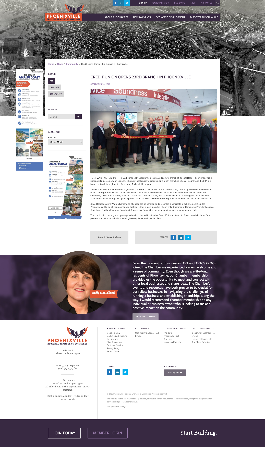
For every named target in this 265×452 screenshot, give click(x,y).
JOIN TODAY (64, 433)
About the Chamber (116, 328)
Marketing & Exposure (117, 336)
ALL (51, 80)
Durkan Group (119, 407)
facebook (115, 3)
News (60, 64)
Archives (52, 137)
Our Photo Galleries (201, 342)
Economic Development (175, 328)
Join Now (142, 3)
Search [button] (78, 117)
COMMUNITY (56, 94)
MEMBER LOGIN (107, 433)
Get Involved (112, 339)
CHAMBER (54, 87)
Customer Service (115, 345)
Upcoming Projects (172, 342)
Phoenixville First (171, 336)
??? (217, 3)
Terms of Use (113, 351)
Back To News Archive (109, 237)
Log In (193, 3)
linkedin (121, 3)
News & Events (142, 328)
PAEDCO (168, 333)
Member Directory (160, 3)
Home (51, 64)
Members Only (113, 333)
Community (72, 64)
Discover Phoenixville (203, 328)
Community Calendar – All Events (147, 334)
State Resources (114, 342)
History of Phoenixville (202, 339)
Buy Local (168, 339)
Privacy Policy (113, 348)
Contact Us (206, 3)
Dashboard (179, 3)
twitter (127, 3)
